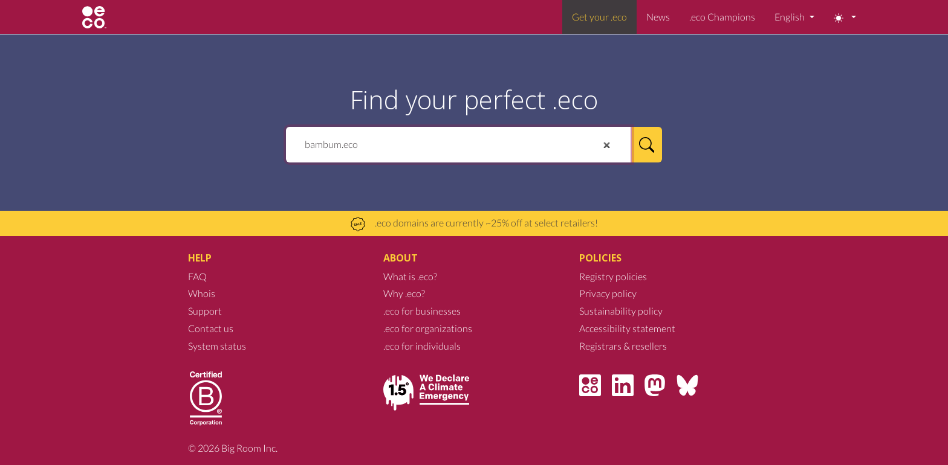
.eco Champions (722, 16)
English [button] (790, 16)
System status (217, 345)
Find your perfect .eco (474, 100)
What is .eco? (410, 276)
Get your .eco (599, 16)
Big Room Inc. (249, 448)
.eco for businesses (422, 310)
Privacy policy (608, 293)
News (658, 16)
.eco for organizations (427, 328)
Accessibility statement (627, 328)
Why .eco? (404, 293)
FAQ (197, 276)
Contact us (210, 328)
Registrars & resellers (623, 345)
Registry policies (613, 276)
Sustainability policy (621, 310)
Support (205, 310)
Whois (201, 293)
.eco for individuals (422, 345)
